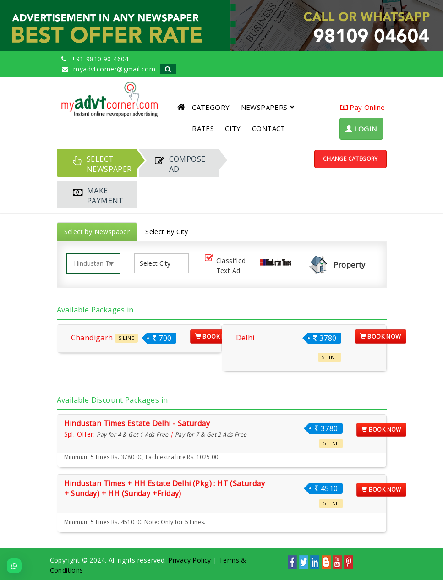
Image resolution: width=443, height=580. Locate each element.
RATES (203, 128)
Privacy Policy (189, 560)
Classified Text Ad (224, 265)
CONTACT (268, 128)
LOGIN (361, 128)
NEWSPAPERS (268, 107)
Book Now (215, 336)
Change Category (350, 159)
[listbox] (158, 263)
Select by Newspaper (97, 231)
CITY (233, 128)
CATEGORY (211, 107)
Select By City (166, 231)
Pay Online (362, 107)
